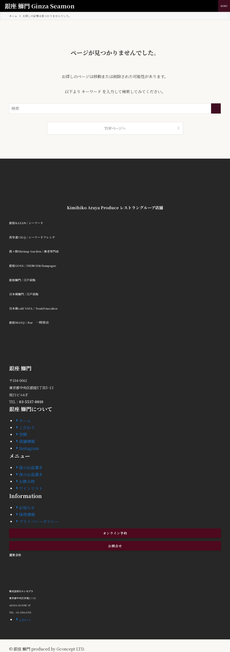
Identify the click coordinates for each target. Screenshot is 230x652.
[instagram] (115, 641)
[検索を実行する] (216, 108)
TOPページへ (115, 128)
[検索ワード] (115, 108)
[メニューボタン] (224, 6)
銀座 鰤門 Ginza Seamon (40, 6)
